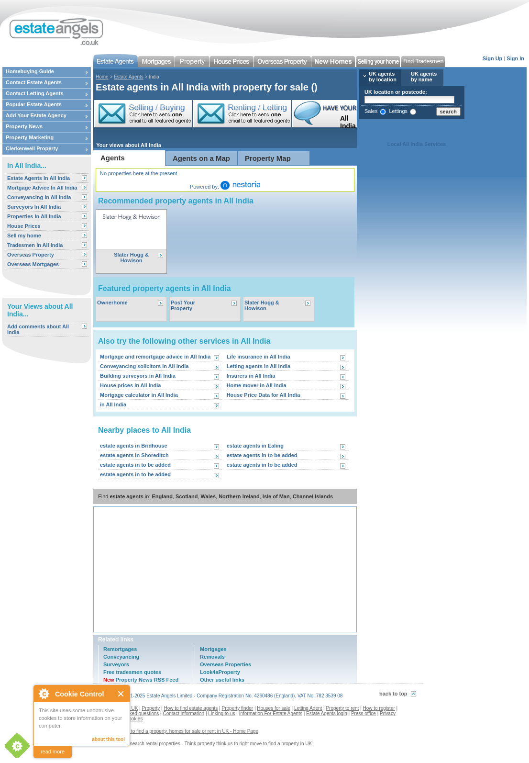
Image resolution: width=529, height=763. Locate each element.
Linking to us (221, 713)
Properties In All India (34, 216)
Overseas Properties (225, 664)
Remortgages (120, 649)
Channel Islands (313, 496)
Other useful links (222, 680)
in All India (113, 404)
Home (102, 76)
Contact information (183, 713)
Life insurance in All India (258, 356)
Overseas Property (30, 255)
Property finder (237, 708)
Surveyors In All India (34, 207)
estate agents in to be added (262, 455)
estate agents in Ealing (255, 446)
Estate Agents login (326, 713)
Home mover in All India (257, 385)
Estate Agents (128, 76)
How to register (379, 708)
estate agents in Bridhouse (133, 446)
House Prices (24, 226)
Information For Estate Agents (270, 713)
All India (342, 122)
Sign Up (493, 58)
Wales (208, 496)
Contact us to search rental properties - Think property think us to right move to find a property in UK (206, 743)
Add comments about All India (38, 329)
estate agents (126, 496)
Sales (371, 111)
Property (151, 708)
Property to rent (342, 708)
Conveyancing (121, 657)
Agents (112, 158)
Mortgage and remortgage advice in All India (155, 356)
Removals (212, 657)
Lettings (398, 111)
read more (53, 751)
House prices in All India (130, 385)
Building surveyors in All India (138, 376)
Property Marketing (30, 137)
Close (121, 694)
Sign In (515, 58)
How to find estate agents (191, 708)
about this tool (108, 739)
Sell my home (24, 235)
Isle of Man (276, 496)
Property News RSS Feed (140, 680)
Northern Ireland (239, 496)
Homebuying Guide (30, 71)
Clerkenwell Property (32, 148)
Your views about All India (128, 145)
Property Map (268, 158)
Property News (24, 126)
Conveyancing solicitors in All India (144, 366)
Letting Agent (308, 708)
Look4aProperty (220, 672)
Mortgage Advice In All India (42, 188)
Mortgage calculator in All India (139, 395)
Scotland (187, 496)
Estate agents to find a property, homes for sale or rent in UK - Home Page (179, 731)
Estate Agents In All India (38, 178)
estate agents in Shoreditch (134, 455)
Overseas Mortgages (33, 264)
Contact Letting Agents (35, 93)
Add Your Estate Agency (36, 115)
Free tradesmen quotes (132, 672)
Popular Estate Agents (34, 104)
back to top (393, 693)
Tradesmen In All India (35, 245)
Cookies (134, 718)
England (162, 496)
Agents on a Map (201, 158)
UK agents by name (424, 76)
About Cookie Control (43, 693)
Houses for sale (273, 708)
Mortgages (213, 649)
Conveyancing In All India (39, 197)
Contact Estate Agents (34, 82)
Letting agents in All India (258, 366)
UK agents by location (383, 76)
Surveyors (116, 664)
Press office (363, 713)
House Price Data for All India (263, 395)
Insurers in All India (251, 376)
